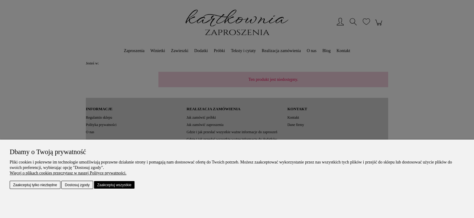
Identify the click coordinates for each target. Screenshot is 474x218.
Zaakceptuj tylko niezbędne (35, 185)
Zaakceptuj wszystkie (114, 185)
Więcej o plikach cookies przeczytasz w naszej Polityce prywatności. (68, 173)
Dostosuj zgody (77, 185)
